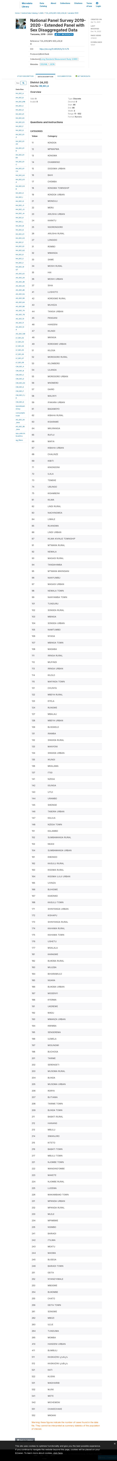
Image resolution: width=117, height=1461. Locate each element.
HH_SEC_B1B (20, 102)
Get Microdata (64, 34)
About (53, 3)
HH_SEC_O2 (20, 238)
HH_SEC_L (19, 222)
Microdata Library (27, 5)
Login (98, 4)
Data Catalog (43, 4)
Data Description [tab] (45, 77)
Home (17, 13)
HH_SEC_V (20, 263)
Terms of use (89, 4)
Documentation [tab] (64, 76)
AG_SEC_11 (20, 323)
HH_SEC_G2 (20, 175)
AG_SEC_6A (20, 302)
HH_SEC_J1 (20, 205)
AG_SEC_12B (20, 334)
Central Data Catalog (29, 13)
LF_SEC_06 (20, 354)
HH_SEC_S (20, 259)
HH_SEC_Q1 (20, 246)
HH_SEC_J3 (20, 209)
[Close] (115, 1443)
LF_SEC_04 (20, 346)
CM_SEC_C (20, 375)
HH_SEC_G (20, 130)
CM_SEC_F (20, 391)
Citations (78, 3)
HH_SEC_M (20, 226)
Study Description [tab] (25, 76)
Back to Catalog (25, 1440)
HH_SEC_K (20, 218)
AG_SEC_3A (20, 278)
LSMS (41, 13)
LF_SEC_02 (20, 338)
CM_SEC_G (20, 402)
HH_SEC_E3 (20, 122)
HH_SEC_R (20, 254)
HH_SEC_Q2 (20, 250)
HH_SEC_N (20, 230)
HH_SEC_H (20, 193)
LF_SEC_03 (20, 342)
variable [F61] (73, 13)
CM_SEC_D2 (20, 383)
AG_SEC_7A (20, 310)
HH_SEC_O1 (20, 234)
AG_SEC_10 (20, 319)
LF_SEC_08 (20, 362)
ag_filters (19, 440)
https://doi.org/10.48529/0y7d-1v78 (54, 49)
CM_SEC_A (20, 366)
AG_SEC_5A (20, 294)
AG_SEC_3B (20, 282)
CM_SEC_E (20, 387)
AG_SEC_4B (20, 290)
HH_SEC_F (19, 126)
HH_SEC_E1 (20, 114)
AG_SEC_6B (20, 306)
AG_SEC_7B (20, 315)
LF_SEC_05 (20, 350)
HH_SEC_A (20, 93)
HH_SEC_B (20, 98)
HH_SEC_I (19, 197)
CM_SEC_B (20, 371)
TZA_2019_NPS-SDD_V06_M (55, 13)
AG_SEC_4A (20, 286)
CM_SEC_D (20, 379)
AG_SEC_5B (20, 298)
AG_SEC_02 (20, 274)
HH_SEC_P (20, 242)
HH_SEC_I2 (20, 201)
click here (58, 1453)
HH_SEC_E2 (20, 118)
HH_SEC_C (20, 106)
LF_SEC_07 (20, 358)
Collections (65, 3)
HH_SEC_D (20, 110)
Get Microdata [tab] (83, 76)
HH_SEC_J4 (20, 213)
